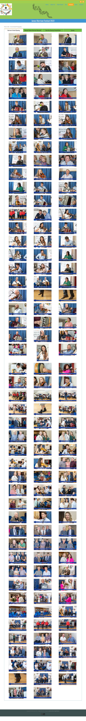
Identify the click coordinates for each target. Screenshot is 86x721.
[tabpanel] (43, 366)
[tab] (13, 30)
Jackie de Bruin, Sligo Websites (54, 711)
